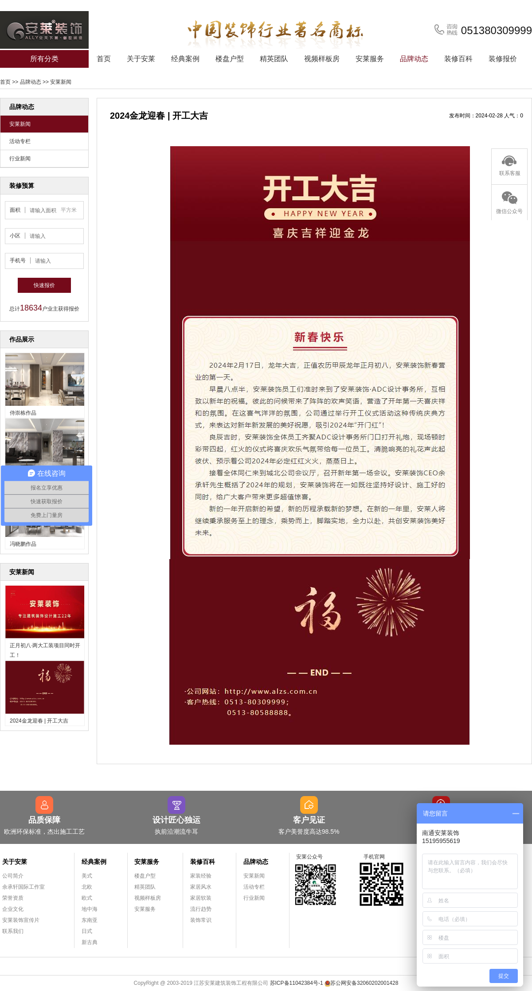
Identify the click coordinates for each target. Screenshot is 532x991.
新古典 (90, 942)
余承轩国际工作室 (23, 887)
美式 (87, 876)
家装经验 (200, 876)
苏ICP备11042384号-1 (296, 983)
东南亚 (90, 920)
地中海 (90, 909)
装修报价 (503, 58)
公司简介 (12, 876)
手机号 (18, 260)
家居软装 (200, 898)
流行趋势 (200, 909)
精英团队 (274, 58)
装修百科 (458, 58)
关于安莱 (141, 58)
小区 (15, 236)
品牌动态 (414, 58)
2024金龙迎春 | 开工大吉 (39, 721)
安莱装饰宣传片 (20, 920)
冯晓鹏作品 (23, 544)
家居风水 (200, 887)
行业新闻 (20, 158)
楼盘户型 (229, 58)
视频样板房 (322, 58)
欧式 (87, 898)
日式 (87, 931)
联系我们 (12, 931)
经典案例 (185, 58)
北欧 (87, 887)
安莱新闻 (60, 82)
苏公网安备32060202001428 (361, 983)
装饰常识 (200, 920)
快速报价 (44, 285)
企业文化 (12, 909)
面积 (15, 210)
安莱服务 (370, 58)
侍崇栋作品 (23, 413)
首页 (104, 58)
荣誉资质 (12, 898)
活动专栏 (20, 141)
